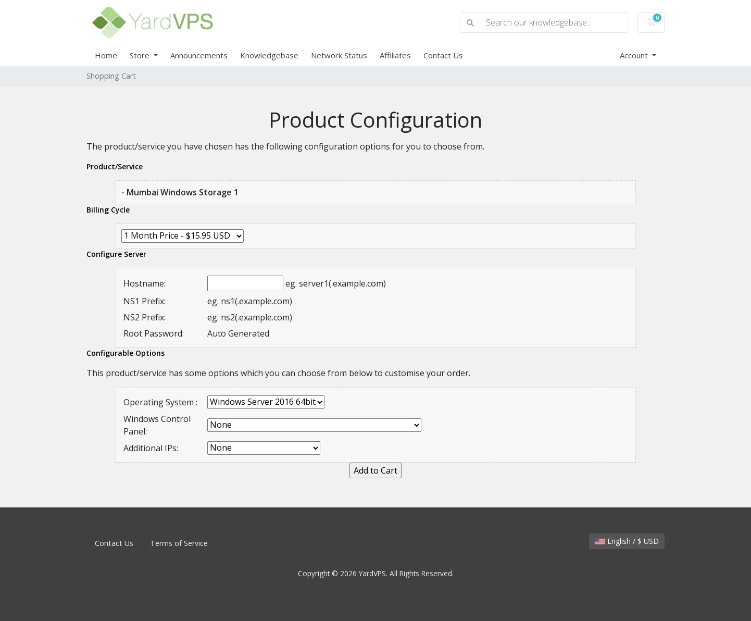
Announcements (199, 55)
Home (106, 55)
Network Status (339, 55)
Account (635, 55)
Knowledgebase (269, 55)
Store (141, 55)
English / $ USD (627, 541)
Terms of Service (179, 543)
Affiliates (395, 55)
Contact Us (443, 55)
